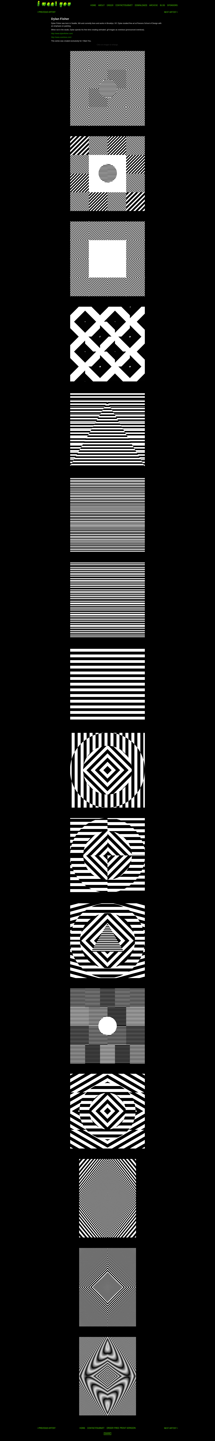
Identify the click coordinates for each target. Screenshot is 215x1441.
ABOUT (101, 5)
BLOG (162, 5)
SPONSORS (172, 5)
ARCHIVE (153, 5)
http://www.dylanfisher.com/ (62, 33)
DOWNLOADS (141, 5)
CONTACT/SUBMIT (124, 5)
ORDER (110, 5)
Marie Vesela (46, 12)
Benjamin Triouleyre (171, 12)
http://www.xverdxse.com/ (61, 37)
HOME (93, 5)
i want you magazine (54, 4)
